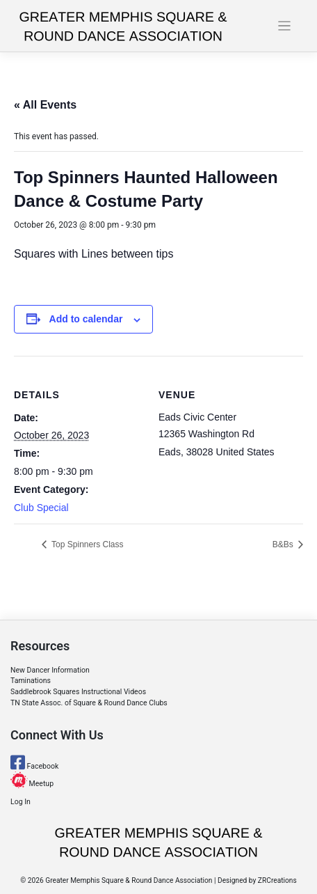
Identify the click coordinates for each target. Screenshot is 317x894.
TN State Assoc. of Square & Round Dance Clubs (89, 702)
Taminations (30, 680)
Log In (20, 801)
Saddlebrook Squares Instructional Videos (78, 691)
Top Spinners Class (86, 544)
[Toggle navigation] (284, 26)
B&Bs (284, 544)
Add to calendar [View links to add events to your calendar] (86, 318)
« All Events (45, 105)
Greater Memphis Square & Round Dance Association (128, 880)
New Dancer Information (50, 670)
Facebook (34, 766)
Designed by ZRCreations (257, 880)
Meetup (32, 783)
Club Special (41, 507)
